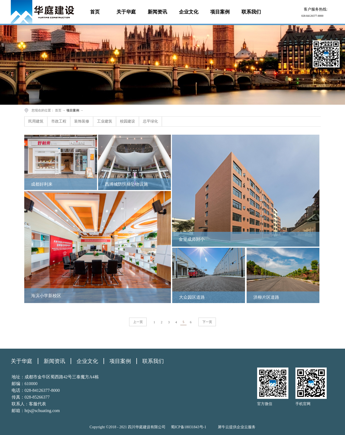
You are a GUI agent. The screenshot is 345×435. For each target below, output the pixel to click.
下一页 (207, 322)
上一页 (138, 322)
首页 (95, 12)
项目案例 (72, 110)
